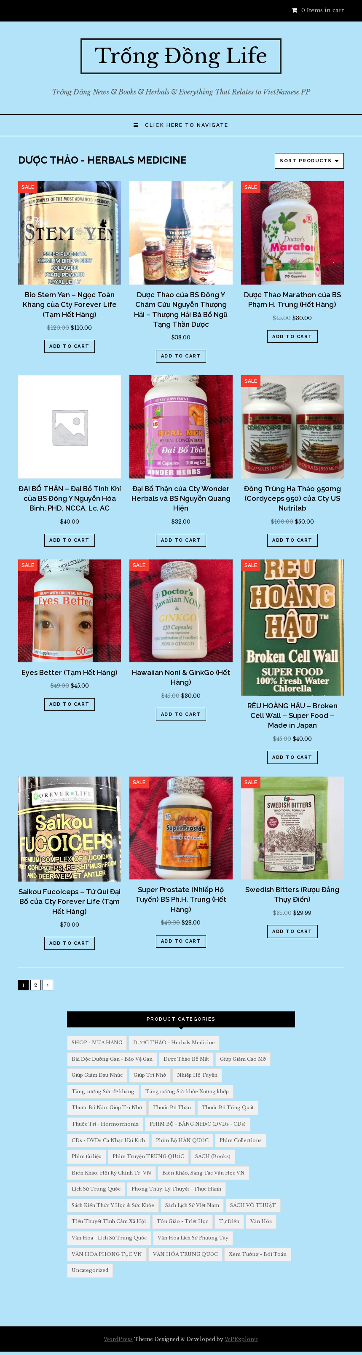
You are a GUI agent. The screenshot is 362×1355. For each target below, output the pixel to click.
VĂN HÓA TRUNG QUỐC (185, 1254)
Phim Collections (241, 1140)
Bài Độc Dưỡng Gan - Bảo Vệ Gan (112, 1059)
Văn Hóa (261, 1221)
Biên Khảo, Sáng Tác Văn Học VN (203, 1173)
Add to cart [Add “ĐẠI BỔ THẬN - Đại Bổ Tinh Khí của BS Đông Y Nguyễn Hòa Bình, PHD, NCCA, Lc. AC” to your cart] (69, 540)
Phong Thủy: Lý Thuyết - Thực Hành (176, 1189)
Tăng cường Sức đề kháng (103, 1091)
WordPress (118, 1339)
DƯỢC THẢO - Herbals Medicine (174, 1043)
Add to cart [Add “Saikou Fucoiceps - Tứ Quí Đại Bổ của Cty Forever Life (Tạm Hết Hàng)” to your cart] (69, 943)
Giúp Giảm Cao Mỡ (243, 1059)
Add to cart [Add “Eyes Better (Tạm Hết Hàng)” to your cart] (69, 704)
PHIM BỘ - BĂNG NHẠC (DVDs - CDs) (198, 1124)
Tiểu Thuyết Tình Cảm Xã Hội (109, 1221)
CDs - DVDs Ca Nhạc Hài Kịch (108, 1140)
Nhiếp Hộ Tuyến (197, 1075)
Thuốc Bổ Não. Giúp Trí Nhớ (107, 1107)
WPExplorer (241, 1339)
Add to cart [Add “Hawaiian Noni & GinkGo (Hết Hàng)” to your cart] (181, 714)
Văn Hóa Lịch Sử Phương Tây (193, 1238)
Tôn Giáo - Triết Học (182, 1221)
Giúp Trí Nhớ (150, 1075)
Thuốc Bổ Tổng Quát (228, 1107)
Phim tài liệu (87, 1156)
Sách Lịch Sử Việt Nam (192, 1205)
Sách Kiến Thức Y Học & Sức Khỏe (113, 1205)
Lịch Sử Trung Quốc (96, 1189)
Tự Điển (229, 1221)
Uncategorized (90, 1270)
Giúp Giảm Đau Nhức (97, 1075)
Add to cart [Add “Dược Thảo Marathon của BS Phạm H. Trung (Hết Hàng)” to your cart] (292, 336)
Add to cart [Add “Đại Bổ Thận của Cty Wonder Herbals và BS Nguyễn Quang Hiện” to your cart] (181, 540)
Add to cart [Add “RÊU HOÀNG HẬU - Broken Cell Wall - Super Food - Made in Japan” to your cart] (292, 757)
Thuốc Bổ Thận (172, 1107)
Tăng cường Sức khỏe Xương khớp (187, 1091)
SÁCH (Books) (213, 1156)
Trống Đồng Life (181, 56)
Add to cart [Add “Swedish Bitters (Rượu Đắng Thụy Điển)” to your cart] (292, 931)
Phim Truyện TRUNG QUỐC (148, 1156)
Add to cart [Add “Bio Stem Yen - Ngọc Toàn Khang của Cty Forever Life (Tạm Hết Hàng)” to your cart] (69, 346)
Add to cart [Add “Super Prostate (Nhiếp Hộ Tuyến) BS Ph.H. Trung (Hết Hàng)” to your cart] (181, 941)
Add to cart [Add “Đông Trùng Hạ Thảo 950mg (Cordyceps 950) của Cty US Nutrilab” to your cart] (292, 540)
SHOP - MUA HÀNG (97, 1043)
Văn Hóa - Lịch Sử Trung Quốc (109, 1238)
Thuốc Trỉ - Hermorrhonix (105, 1124)
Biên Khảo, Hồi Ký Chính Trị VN (111, 1173)
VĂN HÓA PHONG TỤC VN (107, 1254)
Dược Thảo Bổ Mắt (186, 1059)
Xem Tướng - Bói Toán (258, 1254)
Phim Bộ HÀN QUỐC (182, 1140)
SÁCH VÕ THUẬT (253, 1205)
